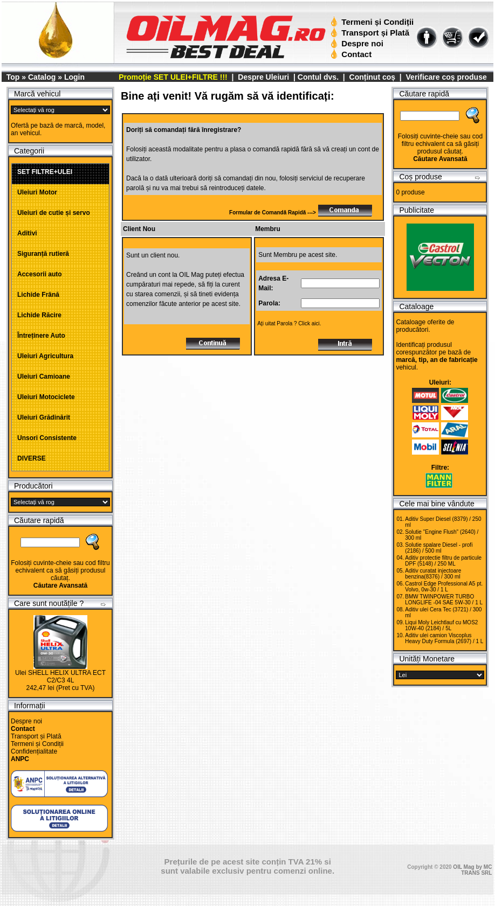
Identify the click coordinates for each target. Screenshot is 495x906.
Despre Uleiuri (262, 77)
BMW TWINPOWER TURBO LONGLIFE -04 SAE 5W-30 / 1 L (444, 599)
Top (13, 77)
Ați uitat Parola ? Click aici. (289, 323)
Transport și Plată (371, 32)
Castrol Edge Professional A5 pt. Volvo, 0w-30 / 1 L (444, 587)
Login (74, 77)
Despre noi (358, 43)
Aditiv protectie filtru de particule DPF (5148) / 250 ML (443, 561)
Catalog (42, 77)
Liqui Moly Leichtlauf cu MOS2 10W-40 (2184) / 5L (441, 625)
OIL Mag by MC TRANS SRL (472, 870)
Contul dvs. (318, 77)
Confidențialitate (34, 751)
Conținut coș (372, 77)
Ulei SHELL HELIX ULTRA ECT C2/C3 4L (60, 676)
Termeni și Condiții (373, 21)
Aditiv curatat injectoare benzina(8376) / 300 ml (433, 574)
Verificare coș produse (446, 77)
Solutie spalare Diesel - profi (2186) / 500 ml (438, 548)
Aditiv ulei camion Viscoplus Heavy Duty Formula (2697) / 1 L (444, 638)
